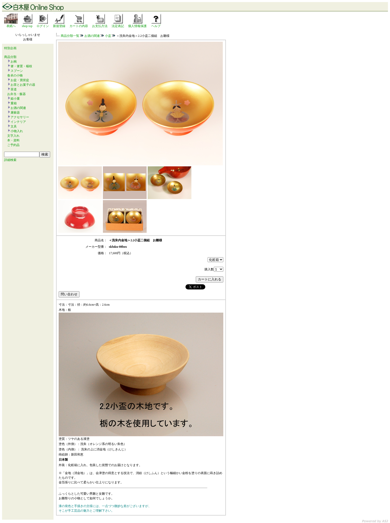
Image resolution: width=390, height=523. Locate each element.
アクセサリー (20, 117)
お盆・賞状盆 (20, 80)
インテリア (18, 122)
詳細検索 (10, 160)
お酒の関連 (18, 108)
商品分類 (10, 57)
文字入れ (13, 136)
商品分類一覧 (70, 36)
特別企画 (10, 48)
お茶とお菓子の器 (23, 85)
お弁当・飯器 (16, 94)
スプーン (17, 71)
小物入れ (17, 131)
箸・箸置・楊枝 (21, 66)
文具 (14, 126)
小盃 (108, 36)
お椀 (14, 61)
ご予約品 (13, 145)
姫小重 (15, 98)
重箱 (14, 103)
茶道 (14, 89)
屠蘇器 (15, 112)
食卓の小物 (15, 75)
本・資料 (13, 140)
